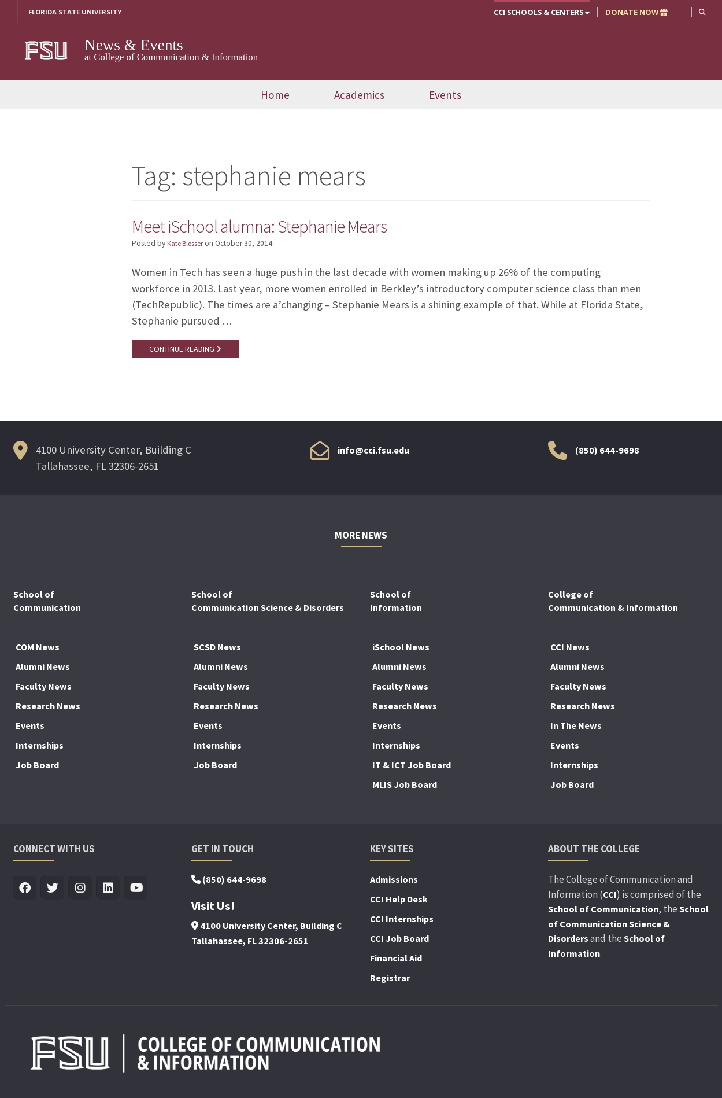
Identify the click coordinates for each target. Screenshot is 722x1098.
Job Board (37, 768)
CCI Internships (402, 922)
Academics (359, 95)
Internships (40, 748)
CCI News (570, 650)
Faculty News (44, 689)
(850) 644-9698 (607, 453)
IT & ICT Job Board (411, 768)
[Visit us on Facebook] (25, 892)
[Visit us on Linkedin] (108, 892)
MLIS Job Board (404, 788)
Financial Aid (396, 961)
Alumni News (43, 670)
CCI (610, 897)
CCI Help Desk (399, 902)
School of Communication (603, 912)
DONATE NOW (635, 12)
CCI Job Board (399, 942)
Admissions (394, 883)
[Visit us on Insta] (80, 892)
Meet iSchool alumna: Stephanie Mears (276, 227)
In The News (576, 729)
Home (275, 95)
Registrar (390, 981)
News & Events (133, 45)
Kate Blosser (187, 245)
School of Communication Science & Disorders (628, 927)
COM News (38, 650)
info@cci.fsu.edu (373, 453)
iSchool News (401, 650)
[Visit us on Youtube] (136, 892)
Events (445, 95)
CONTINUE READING (186, 351)
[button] (701, 12)
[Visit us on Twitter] (53, 892)
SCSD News (217, 650)
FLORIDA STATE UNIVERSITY (79, 12)
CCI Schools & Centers (540, 12)
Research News (48, 709)
